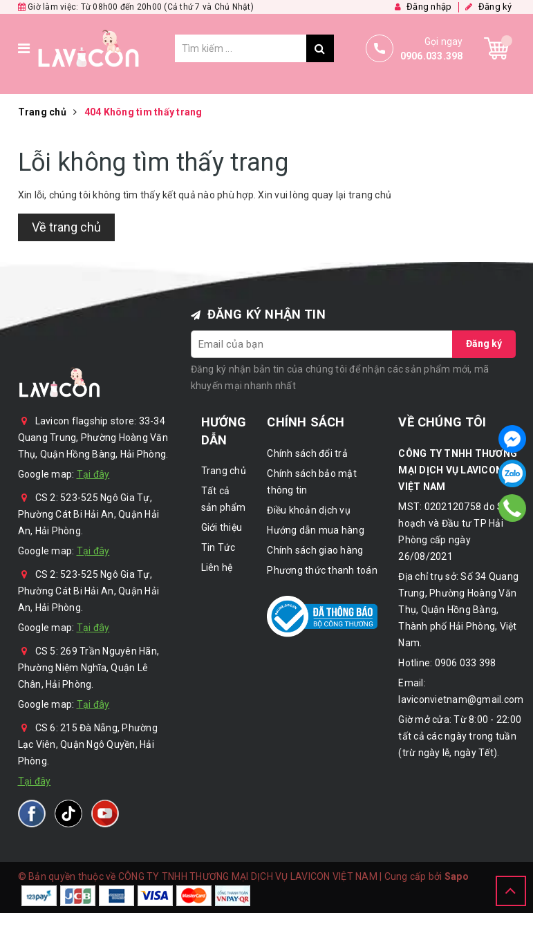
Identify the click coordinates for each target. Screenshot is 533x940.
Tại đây (93, 474)
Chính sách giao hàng (315, 550)
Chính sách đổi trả (307, 453)
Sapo (457, 876)
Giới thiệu (222, 527)
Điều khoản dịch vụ (308, 510)
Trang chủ (223, 470)
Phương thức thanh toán (322, 570)
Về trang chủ (66, 227)
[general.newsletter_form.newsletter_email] (322, 344)
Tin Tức (218, 547)
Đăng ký (484, 343)
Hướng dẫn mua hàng (315, 530)
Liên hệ (217, 567)
